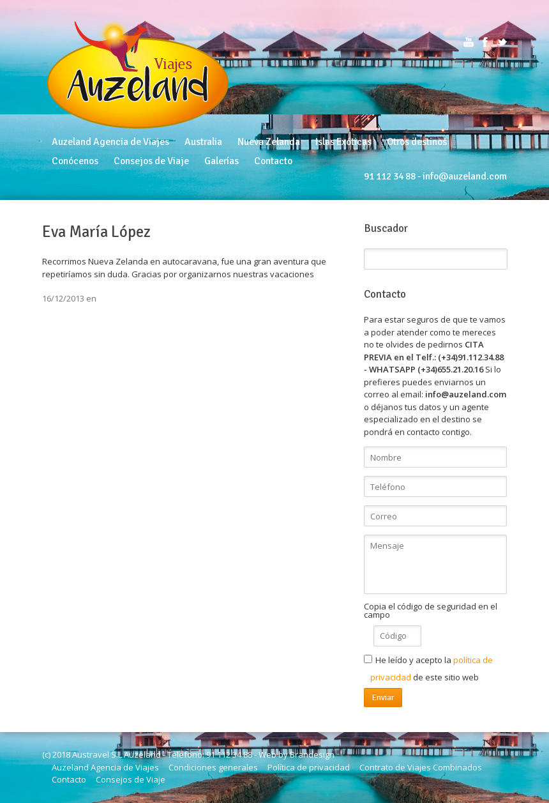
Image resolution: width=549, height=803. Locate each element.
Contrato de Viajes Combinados (420, 767)
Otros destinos (417, 141)
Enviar (383, 697)
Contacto (273, 161)
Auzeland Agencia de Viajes (110, 141)
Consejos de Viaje (151, 161)
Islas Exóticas (343, 141)
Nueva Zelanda (268, 141)
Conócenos (75, 161)
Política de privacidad (308, 767)
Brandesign (312, 754)
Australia (203, 141)
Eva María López (96, 231)
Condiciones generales (213, 767)
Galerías (221, 161)
